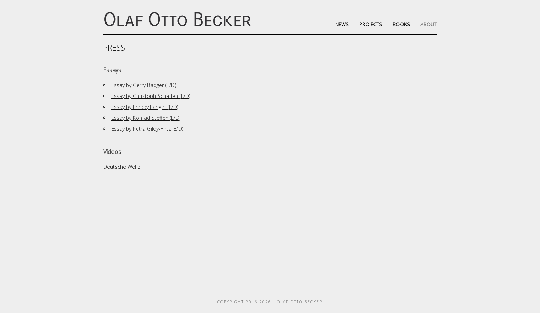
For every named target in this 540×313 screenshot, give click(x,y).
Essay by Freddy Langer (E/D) (144, 106)
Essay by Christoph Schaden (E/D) (150, 96)
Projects (370, 24)
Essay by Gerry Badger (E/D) (143, 85)
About (428, 24)
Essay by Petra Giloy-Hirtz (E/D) (147, 128)
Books (401, 24)
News (342, 24)
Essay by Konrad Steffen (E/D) (145, 117)
